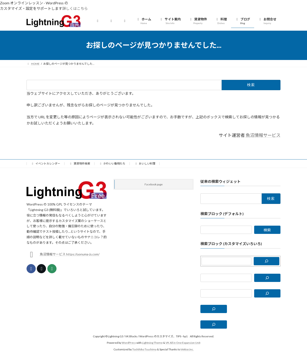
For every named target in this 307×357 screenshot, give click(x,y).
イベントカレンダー (45, 163)
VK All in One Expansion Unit (183, 342)
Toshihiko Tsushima (144, 349)
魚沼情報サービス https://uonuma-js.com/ (70, 254)
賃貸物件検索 (79, 163)
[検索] (266, 261)
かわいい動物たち (112, 163)
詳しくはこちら (75, 8)
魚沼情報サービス (263, 135)
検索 (267, 230)
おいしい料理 (144, 163)
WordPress (129, 342)
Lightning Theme (152, 342)
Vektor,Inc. (187, 349)
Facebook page (154, 184)
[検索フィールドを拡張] (213, 309)
